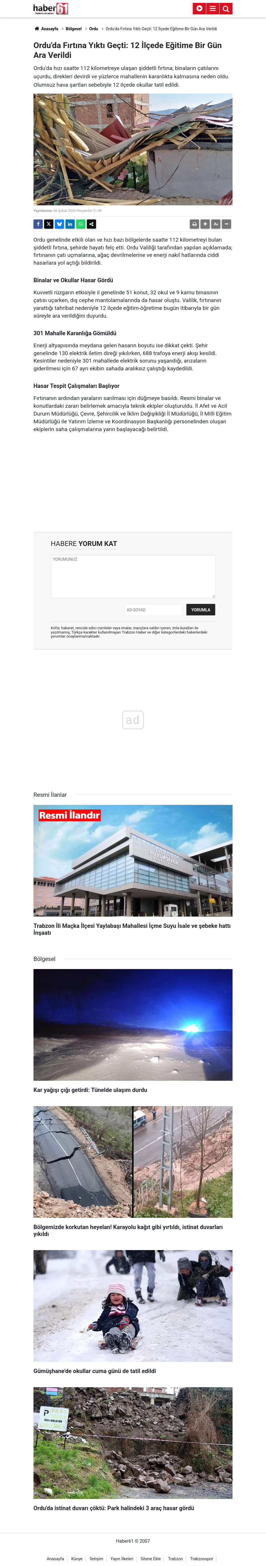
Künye (77, 1558)
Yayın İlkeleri (121, 1558)
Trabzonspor (201, 1558)
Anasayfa (45, 28)
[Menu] (212, 8)
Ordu (93, 28)
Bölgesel (74, 28)
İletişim (96, 1558)
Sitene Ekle (151, 1558)
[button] (205, 224)
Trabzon (175, 1558)
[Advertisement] (133, 483)
